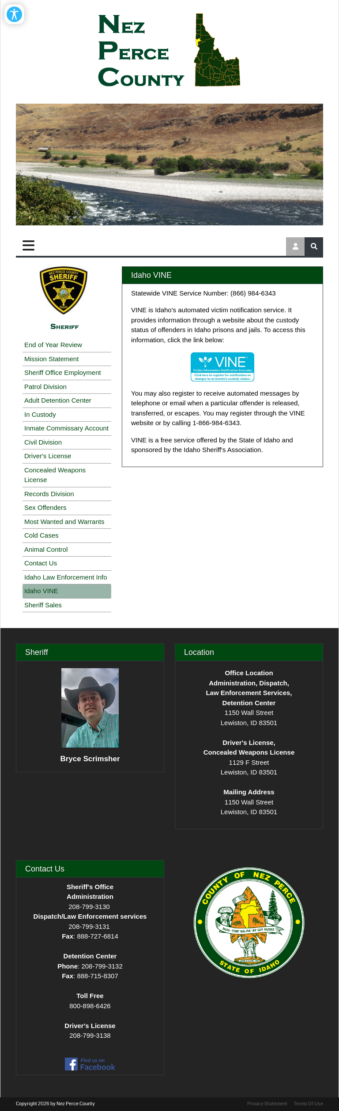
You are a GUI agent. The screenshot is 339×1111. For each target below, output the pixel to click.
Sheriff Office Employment (62, 372)
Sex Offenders (45, 507)
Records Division (49, 494)
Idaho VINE (41, 591)
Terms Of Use (308, 1103)
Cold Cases (41, 535)
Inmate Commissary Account (66, 428)
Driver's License (47, 456)
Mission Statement (51, 359)
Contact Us (40, 563)
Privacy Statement (267, 1103)
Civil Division (43, 442)
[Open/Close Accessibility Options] (14, 14)
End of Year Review (53, 344)
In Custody (40, 414)
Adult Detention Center (57, 400)
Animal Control (46, 549)
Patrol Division (45, 386)
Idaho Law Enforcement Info (65, 577)
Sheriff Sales (43, 605)
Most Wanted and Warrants (64, 521)
